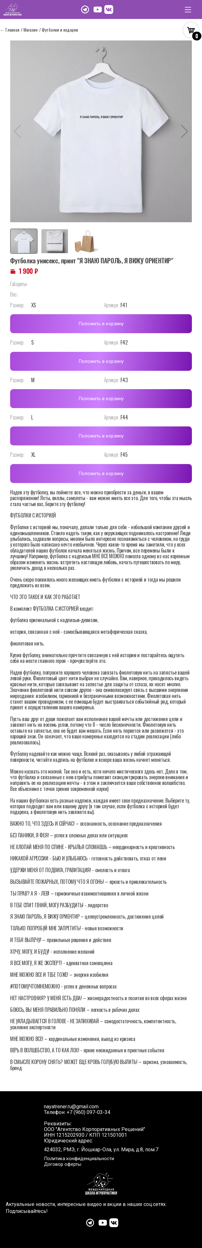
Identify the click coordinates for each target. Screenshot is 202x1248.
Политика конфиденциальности (79, 1158)
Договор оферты (62, 1164)
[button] (184, 131)
